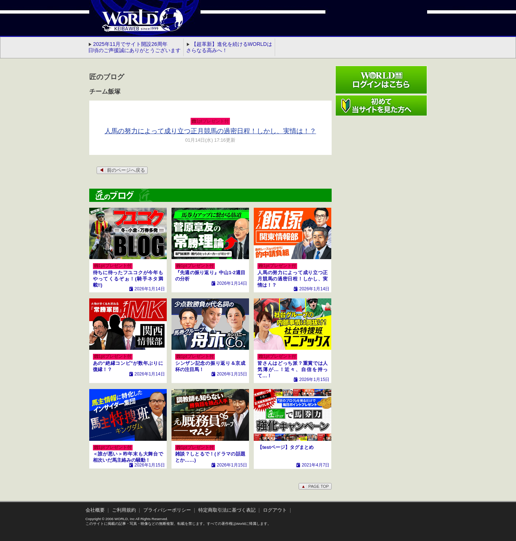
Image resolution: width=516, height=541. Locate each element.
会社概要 (95, 510)
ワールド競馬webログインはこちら (381, 80)
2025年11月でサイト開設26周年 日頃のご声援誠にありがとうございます (134, 47)
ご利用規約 (124, 510)
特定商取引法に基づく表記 (227, 510)
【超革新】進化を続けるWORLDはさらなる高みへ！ (229, 47)
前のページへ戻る (122, 170)
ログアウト (275, 510)
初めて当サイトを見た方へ (381, 105)
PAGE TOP (315, 486)
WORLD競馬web (134, 24)
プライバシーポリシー (167, 510)
